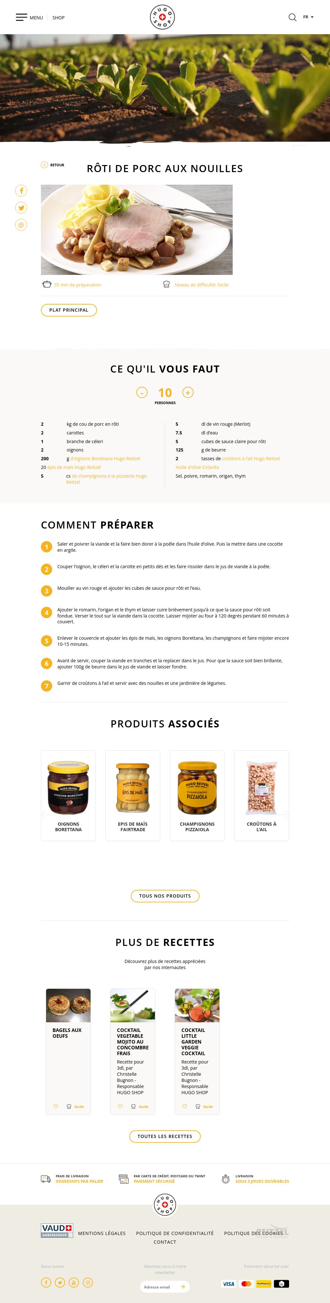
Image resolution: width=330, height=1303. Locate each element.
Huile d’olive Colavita (197, 467)
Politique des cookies (253, 1233)
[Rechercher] (292, 18)
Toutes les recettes (165, 1136)
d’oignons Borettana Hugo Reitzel (105, 458)
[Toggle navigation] (29, 17)
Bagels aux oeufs (67, 1033)
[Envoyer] (183, 1287)
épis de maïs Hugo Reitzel (74, 467)
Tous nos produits (165, 896)
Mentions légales (102, 1233)
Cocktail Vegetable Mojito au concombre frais (133, 1041)
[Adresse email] (158, 1287)
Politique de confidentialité (175, 1233)
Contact (165, 1242)
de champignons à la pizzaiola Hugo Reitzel (106, 479)
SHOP (58, 18)
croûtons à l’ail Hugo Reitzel (251, 458)
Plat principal (69, 310)
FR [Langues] (309, 17)
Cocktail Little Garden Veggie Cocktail (193, 1041)
